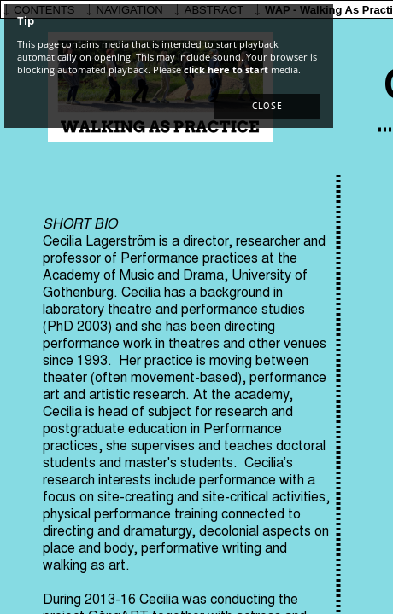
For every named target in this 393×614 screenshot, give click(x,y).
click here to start (226, 69)
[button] (267, 106)
